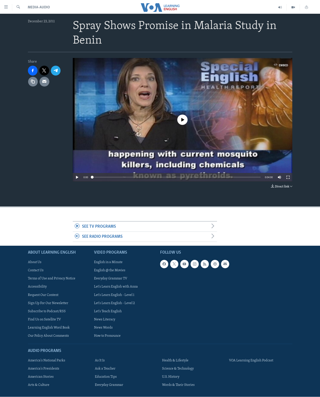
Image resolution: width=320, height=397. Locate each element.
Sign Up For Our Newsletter (48, 303)
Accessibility (37, 287)
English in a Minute (108, 262)
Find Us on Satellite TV (44, 319)
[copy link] (33, 82)
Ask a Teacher (105, 368)
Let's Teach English (108, 311)
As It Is (100, 360)
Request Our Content (43, 295)
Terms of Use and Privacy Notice (51, 278)
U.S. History (170, 377)
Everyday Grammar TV (110, 278)
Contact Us (36, 270)
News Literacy (104, 319)
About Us (34, 262)
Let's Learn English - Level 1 (114, 295)
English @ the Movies (109, 270)
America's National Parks (46, 360)
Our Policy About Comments (48, 336)
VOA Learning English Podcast (251, 360)
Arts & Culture (38, 385)
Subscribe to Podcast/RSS (47, 311)
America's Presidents (43, 368)
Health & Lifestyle (175, 360)
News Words (103, 327)
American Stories (41, 377)
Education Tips (106, 377)
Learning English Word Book (49, 327)
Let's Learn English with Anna (116, 287)
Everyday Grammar (109, 385)
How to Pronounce (107, 336)
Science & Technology (178, 368)
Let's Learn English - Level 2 (114, 303)
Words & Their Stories (178, 385)
